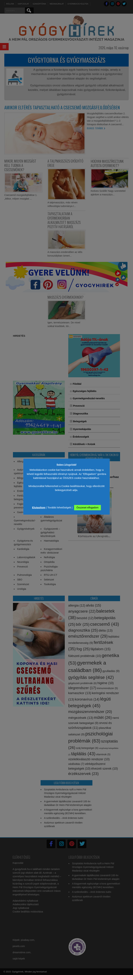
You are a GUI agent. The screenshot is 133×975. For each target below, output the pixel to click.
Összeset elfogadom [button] (88, 507)
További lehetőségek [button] (59, 507)
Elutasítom (38, 507)
